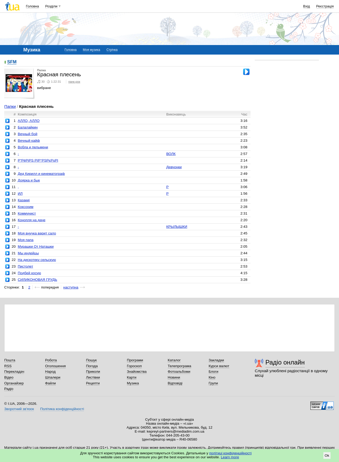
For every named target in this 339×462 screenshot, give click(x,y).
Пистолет (25, 266)
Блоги (213, 372)
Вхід (306, 6)
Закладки (216, 360)
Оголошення (55, 366)
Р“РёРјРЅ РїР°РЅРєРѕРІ (38, 160)
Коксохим (25, 207)
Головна (32, 6)
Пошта (9, 360)
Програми (135, 360)
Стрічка (112, 50)
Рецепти (93, 383)
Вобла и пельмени (33, 147)
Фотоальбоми (179, 372)
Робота (51, 360)
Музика (133, 383)
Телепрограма (179, 366)
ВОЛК (171, 154)
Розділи (51, 6)
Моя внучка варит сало (37, 233)
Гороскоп (134, 366)
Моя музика (91, 50)
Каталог (174, 360)
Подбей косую (29, 273)
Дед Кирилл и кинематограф (41, 174)
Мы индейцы (28, 253)
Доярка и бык (29, 180)
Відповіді (175, 383)
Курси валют (219, 366)
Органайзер (14, 383)
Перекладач (14, 372)
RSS (8, 366)
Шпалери (52, 377)
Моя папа (25, 240)
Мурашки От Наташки (36, 246)
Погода (92, 366)
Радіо (8, 389)
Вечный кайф (29, 141)
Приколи (93, 372)
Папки (10, 106)
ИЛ (20, 194)
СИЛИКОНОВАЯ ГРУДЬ (37, 280)
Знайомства (137, 372)
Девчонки (174, 167)
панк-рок (74, 81)
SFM (11, 62)
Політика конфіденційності (62, 409)
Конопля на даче (31, 220)
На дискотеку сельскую (37, 260)
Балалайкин (28, 127)
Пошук (91, 360)
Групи (213, 383)
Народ (50, 372)
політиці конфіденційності (230, 453)
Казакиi (24, 200)
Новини (174, 377)
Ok (327, 455)
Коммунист (27, 213)
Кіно (212, 377)
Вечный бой (27, 134)
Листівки (93, 377)
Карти (131, 377)
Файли (50, 383)
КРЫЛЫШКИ (176, 227)
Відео (9, 377)
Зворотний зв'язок (19, 409)
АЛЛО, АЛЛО (28, 121)
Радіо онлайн (285, 362)
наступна (70, 287)
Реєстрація (325, 6)
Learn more (230, 457)
